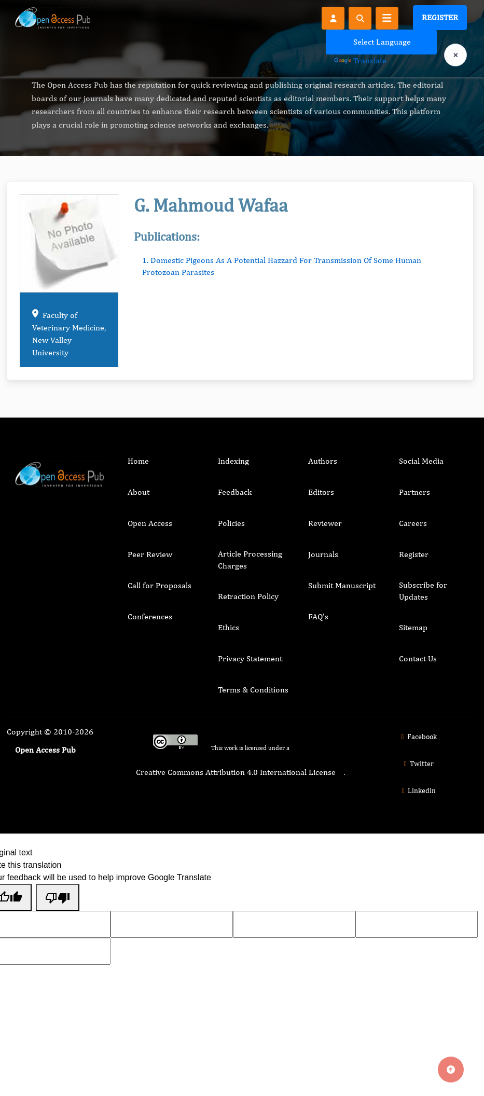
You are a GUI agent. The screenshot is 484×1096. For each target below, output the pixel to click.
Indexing (233, 461)
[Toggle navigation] (387, 18)
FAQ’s (318, 616)
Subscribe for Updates (423, 590)
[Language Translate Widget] (381, 42)
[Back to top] (451, 1070)
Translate (360, 60)
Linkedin (417, 790)
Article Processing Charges (250, 559)
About (138, 492)
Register (440, 17)
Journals (323, 554)
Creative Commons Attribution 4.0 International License (236, 772)
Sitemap (413, 627)
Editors (321, 492)
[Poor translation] (57, 897)
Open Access (150, 523)
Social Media (421, 461)
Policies (231, 523)
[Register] (333, 17)
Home (138, 461)
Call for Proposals (159, 585)
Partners (414, 492)
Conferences (150, 616)
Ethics (228, 627)
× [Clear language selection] (455, 54)
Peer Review (150, 554)
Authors (322, 461)
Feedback (235, 492)
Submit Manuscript (342, 585)
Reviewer (325, 523)
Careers (413, 523)
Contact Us (418, 658)
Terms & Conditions (253, 690)
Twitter (417, 763)
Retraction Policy (248, 596)
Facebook (417, 736)
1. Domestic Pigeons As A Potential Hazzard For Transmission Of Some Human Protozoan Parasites (281, 265)
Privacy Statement (250, 658)
